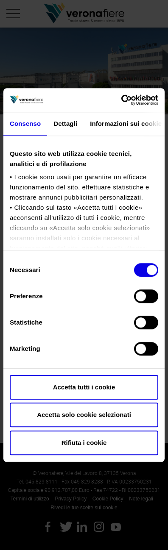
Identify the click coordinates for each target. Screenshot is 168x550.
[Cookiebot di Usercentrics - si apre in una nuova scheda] (121, 100)
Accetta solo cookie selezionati (84, 414)
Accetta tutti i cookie (84, 387)
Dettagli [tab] (65, 123)
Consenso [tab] (25, 123)
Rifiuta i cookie (84, 442)
